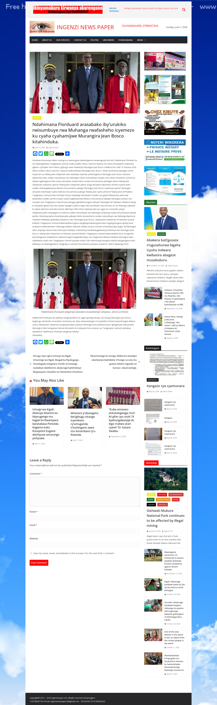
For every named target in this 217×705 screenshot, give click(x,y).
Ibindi (140, 40)
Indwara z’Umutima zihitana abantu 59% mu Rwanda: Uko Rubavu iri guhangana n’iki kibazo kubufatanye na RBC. (174, 297)
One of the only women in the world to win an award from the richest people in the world (174, 637)
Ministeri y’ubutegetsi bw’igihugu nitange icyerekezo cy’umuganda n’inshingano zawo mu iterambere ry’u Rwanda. (84, 424)
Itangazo (168, 418)
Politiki (94, 40)
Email (33, 525)
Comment (36, 473)
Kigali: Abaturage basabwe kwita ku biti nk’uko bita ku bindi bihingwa (174, 586)
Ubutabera (108, 40)
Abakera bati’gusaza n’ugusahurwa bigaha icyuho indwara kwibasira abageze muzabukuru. (163, 250)
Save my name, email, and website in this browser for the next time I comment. (73, 553)
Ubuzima (161, 234)
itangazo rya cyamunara (166, 385)
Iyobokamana (125, 40)
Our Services (63, 40)
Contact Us (80, 40)
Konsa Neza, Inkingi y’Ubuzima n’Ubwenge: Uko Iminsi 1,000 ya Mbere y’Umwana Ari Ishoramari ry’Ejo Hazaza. (174, 325)
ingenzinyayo (53, 147)
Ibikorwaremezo (176, 495)
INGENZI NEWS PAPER (85, 27)
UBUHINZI (151, 505)
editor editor (167, 391)
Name (34, 511)
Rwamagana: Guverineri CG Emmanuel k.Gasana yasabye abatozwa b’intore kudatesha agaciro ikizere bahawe (174, 561)
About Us (47, 40)
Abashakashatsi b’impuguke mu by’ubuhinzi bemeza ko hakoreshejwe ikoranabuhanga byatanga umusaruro (174, 662)
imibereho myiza (163, 500)
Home (35, 40)
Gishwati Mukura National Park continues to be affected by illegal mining (166, 518)
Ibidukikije (162, 495)
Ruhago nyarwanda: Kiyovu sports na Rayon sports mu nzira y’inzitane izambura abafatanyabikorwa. (151, 9)
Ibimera (150, 500)
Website (34, 538)
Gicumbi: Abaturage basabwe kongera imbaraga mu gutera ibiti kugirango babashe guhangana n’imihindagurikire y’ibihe (174, 611)
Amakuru (36, 118)
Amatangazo (152, 380)
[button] (144, 40)
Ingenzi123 (168, 531)
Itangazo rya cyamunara (170, 432)
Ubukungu (162, 505)
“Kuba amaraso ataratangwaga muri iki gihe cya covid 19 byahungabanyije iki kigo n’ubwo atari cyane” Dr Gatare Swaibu (122, 420)
